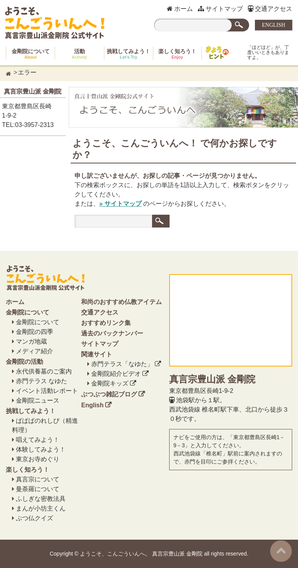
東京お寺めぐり (37, 459)
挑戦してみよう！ (128, 53)
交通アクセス (270, 8)
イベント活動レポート (47, 390)
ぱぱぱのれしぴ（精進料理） (45, 425)
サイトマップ (220, 8)
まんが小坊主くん (41, 508)
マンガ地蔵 (31, 341)
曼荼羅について (37, 489)
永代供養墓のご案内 (44, 371)
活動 (79, 53)
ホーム (180, 8)
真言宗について (37, 479)
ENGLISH (273, 25)
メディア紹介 (34, 351)
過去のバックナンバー (112, 333)
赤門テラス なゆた (41, 381)
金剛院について (31, 53)
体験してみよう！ (41, 449)
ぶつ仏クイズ (34, 518)
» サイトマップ (120, 203)
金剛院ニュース (37, 400)
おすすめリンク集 (106, 323)
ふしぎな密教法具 (41, 498)
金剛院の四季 (34, 331)
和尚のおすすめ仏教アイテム (121, 302)
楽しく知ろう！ (177, 53)
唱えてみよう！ (37, 439)
